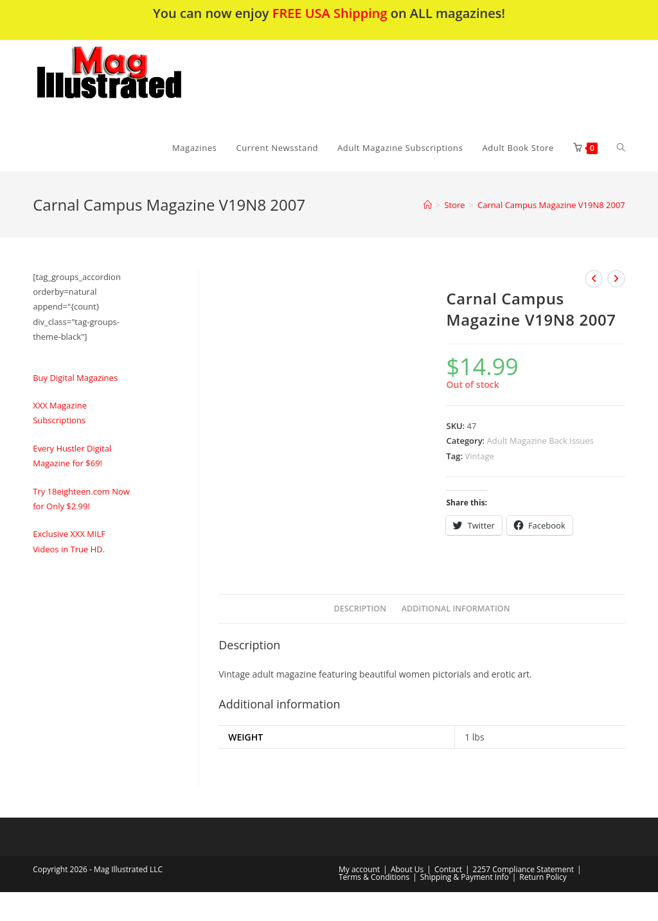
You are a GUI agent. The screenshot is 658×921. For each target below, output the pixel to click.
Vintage (479, 456)
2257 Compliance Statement (523, 869)
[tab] (360, 609)
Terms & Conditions (374, 877)
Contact (448, 869)
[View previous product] (594, 279)
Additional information (456, 608)
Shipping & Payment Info (464, 877)
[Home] (427, 205)
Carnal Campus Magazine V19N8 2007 (551, 205)
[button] (143, 82)
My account (359, 869)
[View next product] (616, 279)
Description (360, 608)
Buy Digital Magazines (75, 377)
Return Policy (542, 877)
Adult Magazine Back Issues (540, 440)
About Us (407, 869)
